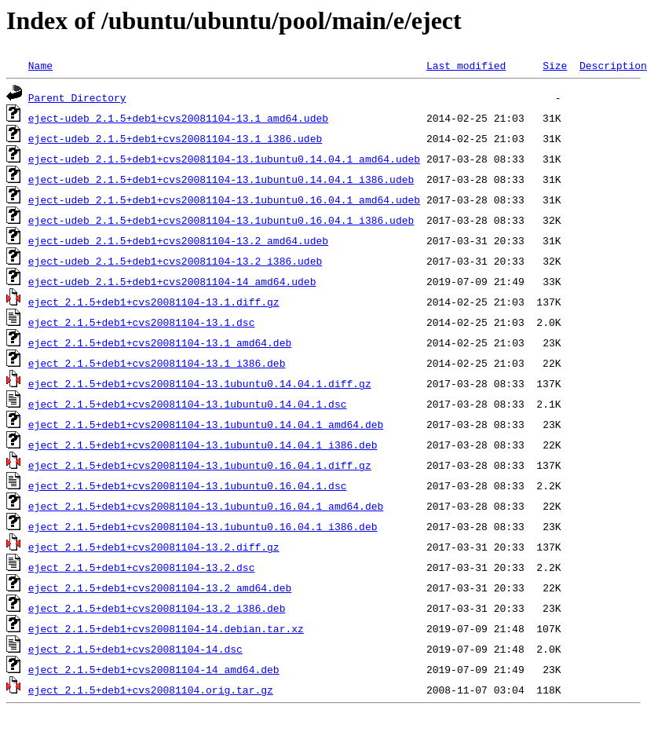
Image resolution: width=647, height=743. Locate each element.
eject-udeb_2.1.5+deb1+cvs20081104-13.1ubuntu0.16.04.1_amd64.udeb (224, 199)
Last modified (466, 65)
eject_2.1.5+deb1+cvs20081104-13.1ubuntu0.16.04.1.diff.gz (199, 465)
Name (40, 65)
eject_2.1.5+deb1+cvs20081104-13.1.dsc (141, 322)
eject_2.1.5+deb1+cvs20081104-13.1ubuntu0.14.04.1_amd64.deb (205, 424)
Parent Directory (77, 97)
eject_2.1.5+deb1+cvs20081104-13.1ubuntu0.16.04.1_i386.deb (203, 526)
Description (613, 65)
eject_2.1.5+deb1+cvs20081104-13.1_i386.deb (157, 363)
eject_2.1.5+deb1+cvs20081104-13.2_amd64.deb (159, 587)
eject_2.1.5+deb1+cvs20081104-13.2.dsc (141, 567)
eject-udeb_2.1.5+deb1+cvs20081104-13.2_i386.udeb (175, 261)
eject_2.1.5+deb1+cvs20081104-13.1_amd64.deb (159, 342)
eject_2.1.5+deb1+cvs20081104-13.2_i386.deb (157, 608)
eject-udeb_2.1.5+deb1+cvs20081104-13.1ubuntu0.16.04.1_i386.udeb (221, 220)
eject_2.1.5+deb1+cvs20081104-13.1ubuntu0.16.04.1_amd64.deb (205, 506)
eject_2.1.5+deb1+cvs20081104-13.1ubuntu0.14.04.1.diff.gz (199, 383)
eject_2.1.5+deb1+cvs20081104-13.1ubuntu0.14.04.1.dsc (187, 404)
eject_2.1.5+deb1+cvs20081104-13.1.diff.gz (154, 302)
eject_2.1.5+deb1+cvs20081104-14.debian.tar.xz (166, 628)
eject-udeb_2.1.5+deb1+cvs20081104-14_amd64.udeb (172, 281)
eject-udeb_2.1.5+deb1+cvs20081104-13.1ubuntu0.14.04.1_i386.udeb (221, 179)
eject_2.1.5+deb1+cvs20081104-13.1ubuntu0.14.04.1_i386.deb (203, 444)
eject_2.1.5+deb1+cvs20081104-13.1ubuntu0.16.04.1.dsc (187, 485)
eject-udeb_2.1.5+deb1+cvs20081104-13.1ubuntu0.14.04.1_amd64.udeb (224, 159)
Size (555, 65)
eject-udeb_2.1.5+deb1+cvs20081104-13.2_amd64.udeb (178, 240)
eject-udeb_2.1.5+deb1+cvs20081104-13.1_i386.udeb (175, 138)
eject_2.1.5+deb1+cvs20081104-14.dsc (135, 649)
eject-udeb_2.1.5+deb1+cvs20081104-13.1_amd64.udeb (178, 118)
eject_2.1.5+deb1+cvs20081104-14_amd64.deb (154, 669)
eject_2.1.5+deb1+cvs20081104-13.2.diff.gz (154, 547)
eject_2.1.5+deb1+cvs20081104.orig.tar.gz (150, 690)
